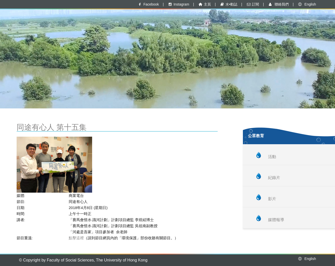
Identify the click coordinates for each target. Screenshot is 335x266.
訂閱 (252, 4)
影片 (272, 199)
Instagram (178, 4)
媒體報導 (276, 220)
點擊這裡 (76, 238)
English (306, 4)
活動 (272, 157)
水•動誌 (228, 4)
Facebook (148, 4)
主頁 (204, 4)
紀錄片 (274, 177)
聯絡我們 (278, 4)
